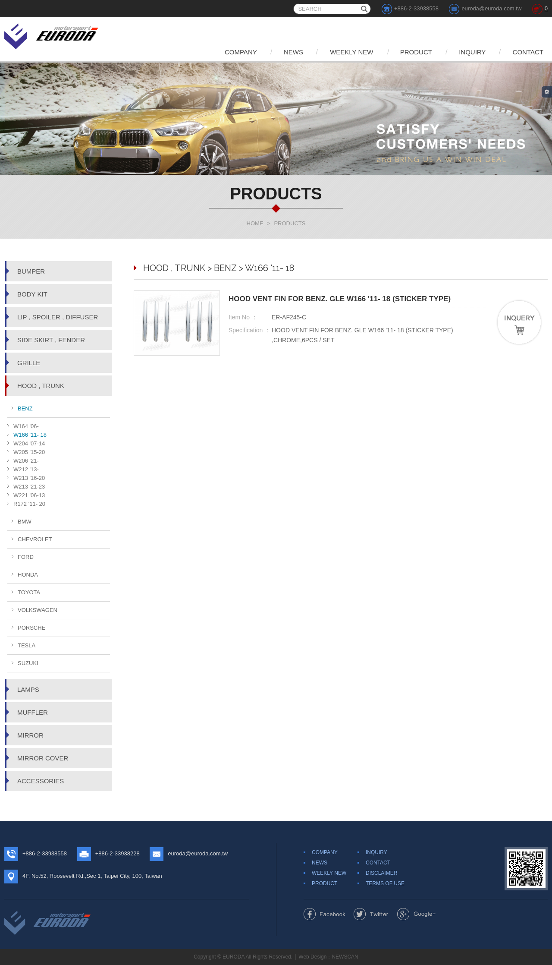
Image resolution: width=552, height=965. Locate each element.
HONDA (28, 574)
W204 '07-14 (29, 443)
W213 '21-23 (29, 486)
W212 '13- (26, 469)
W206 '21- (26, 460)
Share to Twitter (371, 914)
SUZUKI (28, 663)
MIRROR (30, 735)
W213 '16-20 (29, 478)
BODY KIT (32, 294)
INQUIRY (472, 52)
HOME (255, 223)
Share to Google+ (416, 914)
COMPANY (241, 52)
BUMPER (31, 271)
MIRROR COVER (42, 758)
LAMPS (28, 689)
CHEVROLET (35, 539)
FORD (26, 557)
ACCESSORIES (40, 781)
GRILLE (28, 362)
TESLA (26, 645)
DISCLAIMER (381, 873)
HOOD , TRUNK (40, 385)
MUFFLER (32, 712)
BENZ (25, 408)
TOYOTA (29, 592)
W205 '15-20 (29, 452)
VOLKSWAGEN (37, 610)
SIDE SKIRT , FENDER (51, 340)
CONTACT (528, 52)
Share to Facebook (324, 914)
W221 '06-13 (29, 495)
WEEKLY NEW (351, 52)
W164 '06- (26, 426)
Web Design (312, 957)
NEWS (293, 52)
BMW (24, 521)
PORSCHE (31, 627)
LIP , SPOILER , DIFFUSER (57, 317)
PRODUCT (416, 52)
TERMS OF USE (385, 883)
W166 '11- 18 (30, 435)
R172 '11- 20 (29, 504)
